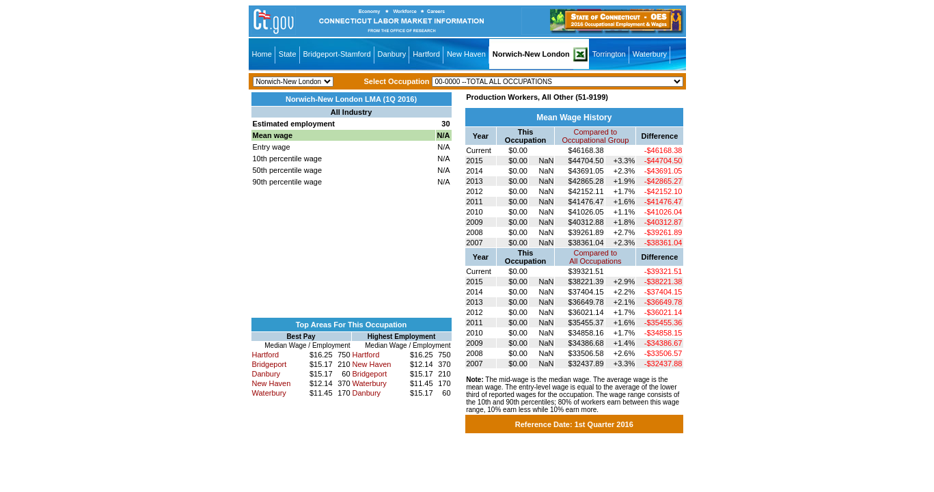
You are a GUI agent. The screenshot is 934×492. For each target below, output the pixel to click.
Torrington (609, 54)
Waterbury (650, 54)
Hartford (426, 54)
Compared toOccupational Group (595, 136)
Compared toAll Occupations (595, 257)
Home (262, 54)
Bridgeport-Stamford (337, 54)
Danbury (392, 54)
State (288, 54)
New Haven (466, 54)
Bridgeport (269, 364)
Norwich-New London (531, 54)
